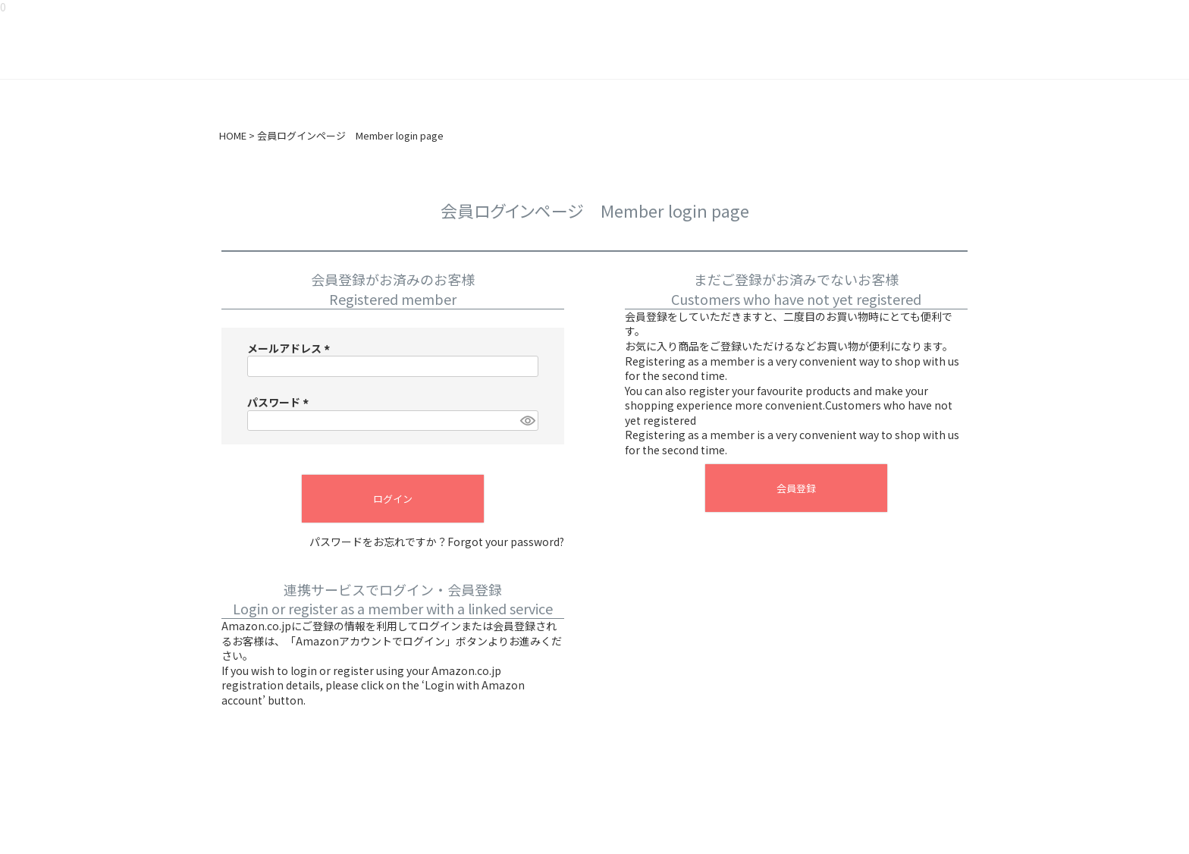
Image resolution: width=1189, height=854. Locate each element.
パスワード (280, 402)
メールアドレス (290, 348)
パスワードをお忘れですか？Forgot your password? (436, 542)
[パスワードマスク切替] (527, 421)
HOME (232, 136)
